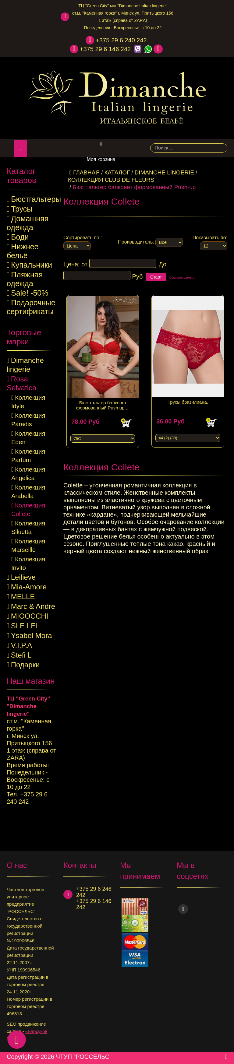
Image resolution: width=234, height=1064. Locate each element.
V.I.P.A (21, 645)
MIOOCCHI (29, 616)
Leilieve (23, 577)
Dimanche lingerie (164, 172)
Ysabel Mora (31, 635)
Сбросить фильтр (181, 277)
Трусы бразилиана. (188, 399)
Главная (86, 172)
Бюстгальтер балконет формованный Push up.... (102, 402)
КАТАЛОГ (117, 172)
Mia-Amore (29, 587)
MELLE (23, 596)
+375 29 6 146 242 (105, 49)
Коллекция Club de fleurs (111, 180)
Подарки (25, 665)
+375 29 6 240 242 (121, 40)
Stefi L (21, 655)
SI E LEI (24, 626)
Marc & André (33, 606)
